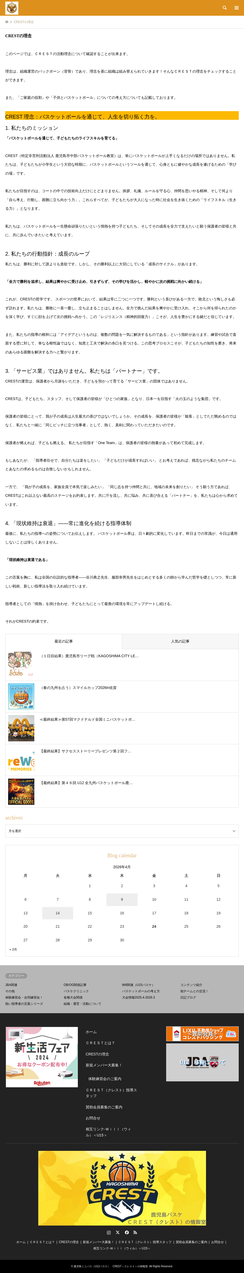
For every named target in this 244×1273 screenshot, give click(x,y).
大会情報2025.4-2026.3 (138, 997)
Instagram (109, 1232)
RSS (135, 1232)
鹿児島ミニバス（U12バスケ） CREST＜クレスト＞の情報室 (111, 1266)
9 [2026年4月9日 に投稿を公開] (122, 899)
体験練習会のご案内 (104, 1079)
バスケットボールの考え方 (141, 991)
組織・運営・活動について (82, 1004)
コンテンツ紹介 (191, 985)
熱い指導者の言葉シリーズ (24, 1004)
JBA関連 (11, 985)
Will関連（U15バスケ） (138, 985)
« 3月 (13, 949)
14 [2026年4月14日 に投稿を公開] (58, 913)
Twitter (118, 1232)
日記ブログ (188, 997)
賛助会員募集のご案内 (104, 1107)
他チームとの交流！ (194, 991)
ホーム (91, 1032)
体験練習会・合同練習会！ (24, 997)
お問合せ (93, 1118)
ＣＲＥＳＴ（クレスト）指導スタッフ (111, 1093)
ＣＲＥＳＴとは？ (100, 1043)
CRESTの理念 (97, 1054)
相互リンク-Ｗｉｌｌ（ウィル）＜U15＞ (108, 1132)
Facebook (126, 1232)
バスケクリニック (76, 991)
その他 (10, 991)
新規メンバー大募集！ (104, 1065)
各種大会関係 (73, 997)
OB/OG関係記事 (75, 985)
